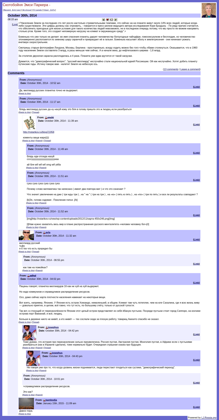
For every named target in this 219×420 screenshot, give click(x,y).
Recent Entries (12, 10)
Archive (27, 10)
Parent (39, 141)
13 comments (171, 69)
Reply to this (24, 94)
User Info (49, 10)
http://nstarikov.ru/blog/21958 (38, 132)
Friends (38, 10)
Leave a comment (190, 69)
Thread (35, 113)
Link (15, 25)
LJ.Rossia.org (209, 418)
